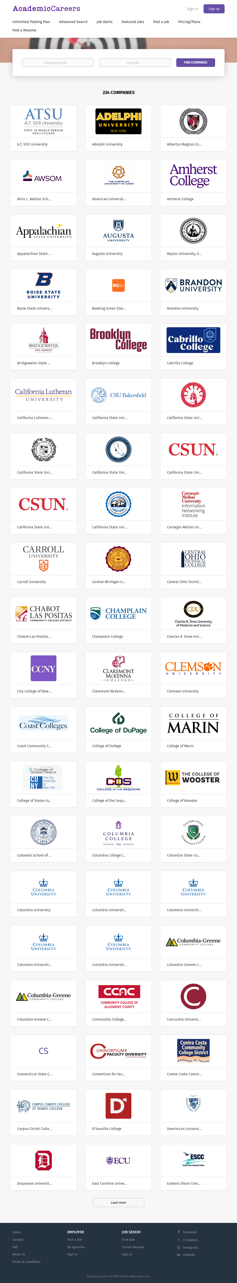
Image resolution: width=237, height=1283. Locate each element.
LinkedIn (189, 1255)
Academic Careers (98, 1276)
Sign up (214, 9)
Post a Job (74, 1240)
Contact (17, 1240)
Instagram (190, 1248)
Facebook (190, 1232)
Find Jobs (128, 1240)
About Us (18, 1254)
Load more (118, 1203)
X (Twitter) (190, 1240)
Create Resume (133, 1247)
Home (16, 1232)
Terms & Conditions (26, 1262)
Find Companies (195, 62)
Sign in (192, 9)
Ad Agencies (76, 1247)
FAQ (15, 1247)
